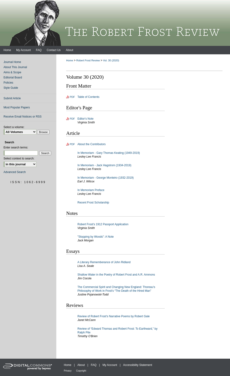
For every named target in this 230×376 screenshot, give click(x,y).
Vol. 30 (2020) (111, 60)
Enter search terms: (16, 147)
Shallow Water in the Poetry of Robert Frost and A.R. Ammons (116, 274)
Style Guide (11, 87)
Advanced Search (15, 172)
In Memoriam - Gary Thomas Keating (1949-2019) (108, 153)
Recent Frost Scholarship (93, 202)
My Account (110, 365)
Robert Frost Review (88, 60)
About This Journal (15, 67)
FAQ (93, 365)
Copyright (81, 370)
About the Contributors (91, 144)
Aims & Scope (12, 72)
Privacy (68, 370)
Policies (8, 82)
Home (69, 60)
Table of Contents (88, 97)
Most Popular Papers (17, 107)
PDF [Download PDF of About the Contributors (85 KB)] (72, 144)
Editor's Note (85, 118)
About (81, 365)
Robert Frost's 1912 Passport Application (102, 224)
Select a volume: (14, 127)
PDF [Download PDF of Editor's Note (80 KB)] (72, 118)
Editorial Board (13, 77)
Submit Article (12, 98)
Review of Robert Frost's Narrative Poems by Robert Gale (113, 316)
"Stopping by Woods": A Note (95, 236)
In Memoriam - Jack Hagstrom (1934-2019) (104, 165)
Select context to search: (19, 158)
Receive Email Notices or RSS (23, 116)
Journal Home (12, 62)
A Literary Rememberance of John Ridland (103, 262)
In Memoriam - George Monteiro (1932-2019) (105, 177)
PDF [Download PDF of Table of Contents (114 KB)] (72, 97)
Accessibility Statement (137, 365)
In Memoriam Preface (90, 190)
